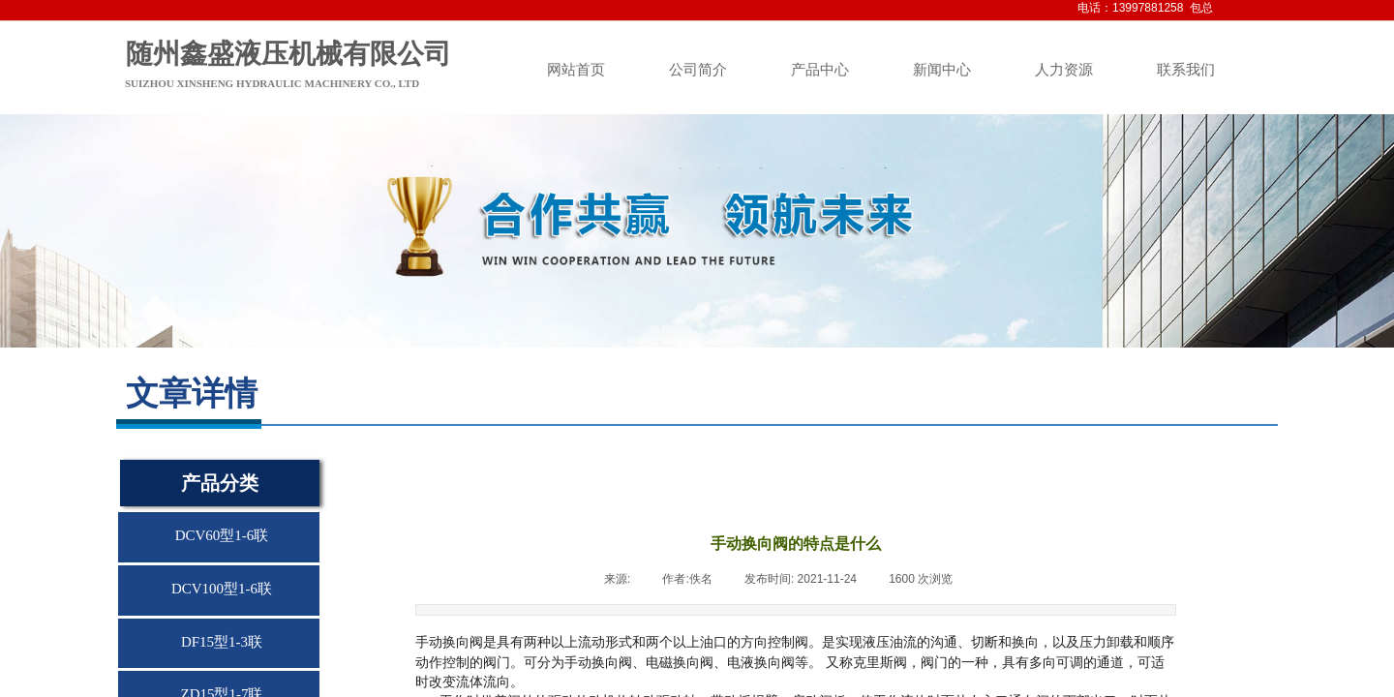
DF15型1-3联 (221, 642)
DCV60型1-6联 (222, 535)
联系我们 (1186, 69)
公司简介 (698, 69)
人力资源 (1064, 69)
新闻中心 (942, 69)
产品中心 (820, 69)
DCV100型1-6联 (221, 588)
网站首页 (576, 69)
